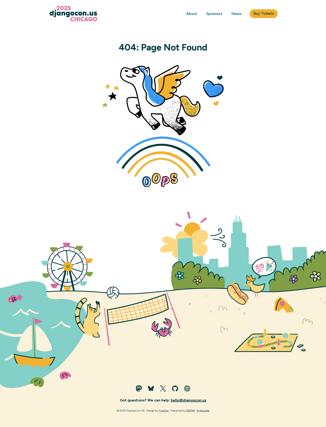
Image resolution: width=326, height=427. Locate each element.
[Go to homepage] (74, 14)
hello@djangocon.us (188, 400)
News (236, 13)
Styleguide (203, 410)
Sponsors (214, 13)
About (191, 13)
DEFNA (191, 410)
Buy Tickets (263, 13)
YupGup (164, 410)
